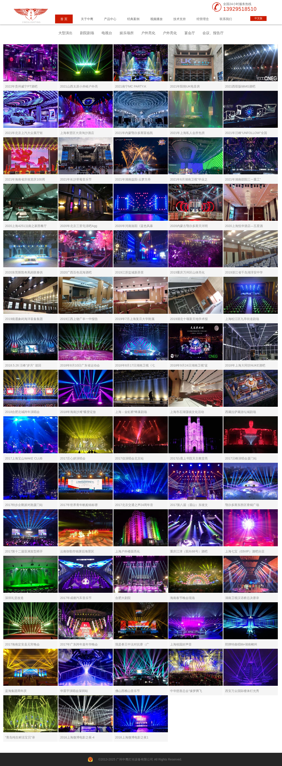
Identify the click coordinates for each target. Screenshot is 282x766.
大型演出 (65, 33)
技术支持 (179, 19)
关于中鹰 (87, 19)
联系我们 (226, 19)
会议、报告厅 (213, 33)
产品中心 (110, 19)
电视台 (107, 33)
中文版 (258, 18)
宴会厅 (189, 33)
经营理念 (203, 19)
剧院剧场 (87, 33)
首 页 (63, 19)
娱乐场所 (127, 33)
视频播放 (156, 19)
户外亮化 (148, 33)
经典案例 (133, 19)
